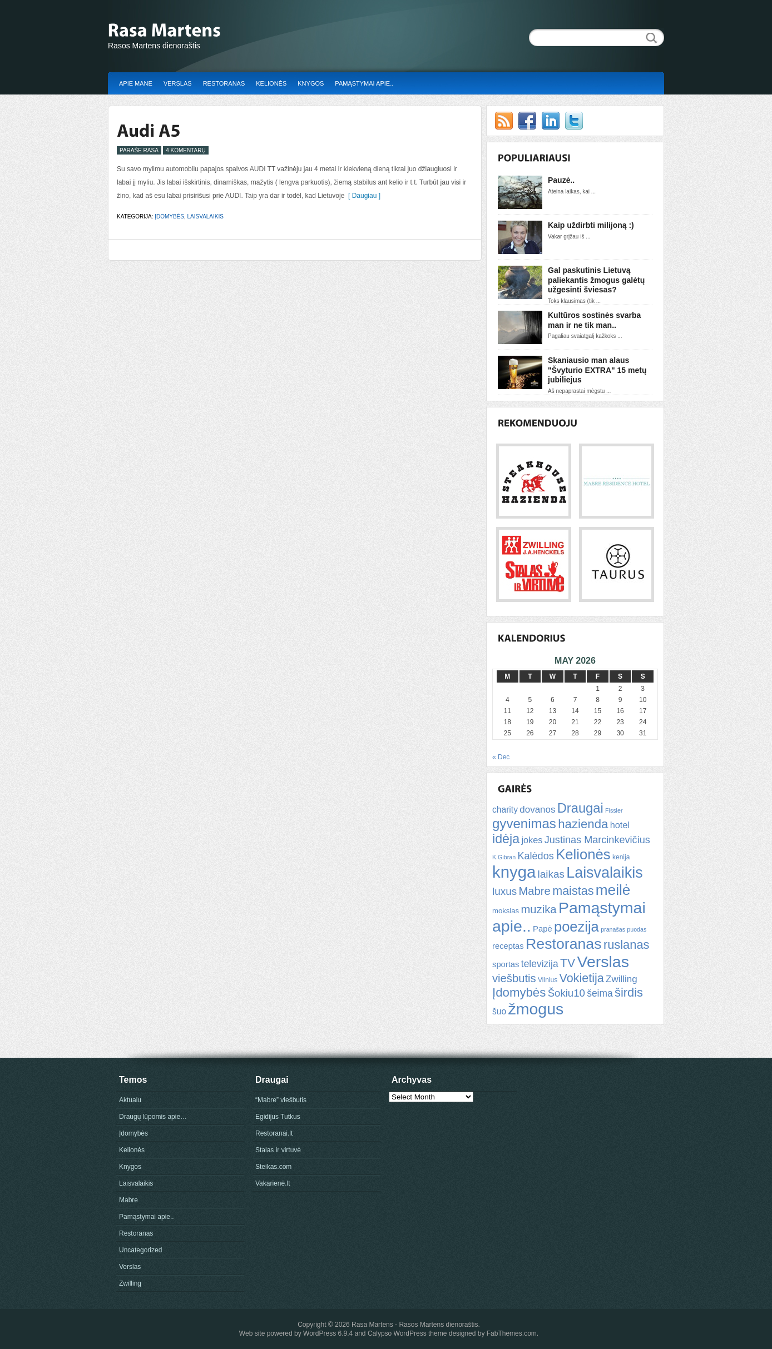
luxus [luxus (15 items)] (504, 891)
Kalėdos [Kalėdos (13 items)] (535, 856)
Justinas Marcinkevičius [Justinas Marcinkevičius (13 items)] (597, 839)
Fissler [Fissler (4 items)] (613, 810)
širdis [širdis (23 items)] (629, 992)
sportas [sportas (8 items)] (505, 964)
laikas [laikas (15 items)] (551, 874)
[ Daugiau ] (362, 196)
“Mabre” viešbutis (280, 1100)
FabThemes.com (512, 1333)
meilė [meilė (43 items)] (613, 890)
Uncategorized (140, 1250)
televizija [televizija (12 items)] (539, 963)
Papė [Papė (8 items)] (542, 928)
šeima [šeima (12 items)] (599, 993)
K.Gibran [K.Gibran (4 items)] (504, 857)
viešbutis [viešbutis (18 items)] (514, 978)
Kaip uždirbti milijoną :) (591, 225)
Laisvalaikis (205, 216)
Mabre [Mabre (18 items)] (534, 891)
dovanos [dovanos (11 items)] (537, 809)
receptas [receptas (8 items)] (508, 946)
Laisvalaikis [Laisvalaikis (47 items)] (604, 872)
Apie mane (135, 83)
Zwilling (130, 1283)
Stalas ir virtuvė (278, 1150)
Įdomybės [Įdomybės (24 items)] (519, 992)
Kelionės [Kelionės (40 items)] (583, 854)
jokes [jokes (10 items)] (531, 840)
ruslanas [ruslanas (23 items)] (626, 945)
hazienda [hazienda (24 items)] (583, 824)
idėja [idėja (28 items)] (505, 839)
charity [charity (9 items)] (505, 809)
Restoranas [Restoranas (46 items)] (563, 943)
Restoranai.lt (274, 1133)
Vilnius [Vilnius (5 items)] (547, 980)
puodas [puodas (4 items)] (636, 929)
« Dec (500, 757)
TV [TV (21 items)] (567, 963)
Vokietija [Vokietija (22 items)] (581, 978)
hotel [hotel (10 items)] (620, 825)
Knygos (311, 83)
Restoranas (224, 83)
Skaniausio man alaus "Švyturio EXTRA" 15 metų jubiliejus (597, 370)
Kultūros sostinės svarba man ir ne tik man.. (594, 320)
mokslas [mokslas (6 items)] (505, 911)
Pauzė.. (561, 180)
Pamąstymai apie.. (364, 83)
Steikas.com (273, 1167)
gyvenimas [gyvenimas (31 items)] (524, 823)
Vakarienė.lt (272, 1183)
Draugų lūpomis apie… (153, 1117)
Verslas (178, 83)
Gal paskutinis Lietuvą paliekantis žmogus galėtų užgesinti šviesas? (596, 280)
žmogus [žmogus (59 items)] (536, 1009)
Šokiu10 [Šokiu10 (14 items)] (566, 993)
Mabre (128, 1200)
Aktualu (130, 1100)
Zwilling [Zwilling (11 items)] (621, 979)
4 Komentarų (186, 150)
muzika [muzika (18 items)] (538, 909)
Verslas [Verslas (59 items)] (603, 961)
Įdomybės (169, 216)
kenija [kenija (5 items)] (621, 857)
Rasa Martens (372, 1324)
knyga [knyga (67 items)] (514, 872)
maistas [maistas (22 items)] (572, 891)
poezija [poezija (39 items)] (576, 926)
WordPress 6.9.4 (328, 1333)
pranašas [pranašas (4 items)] (613, 929)
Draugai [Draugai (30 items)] (580, 808)
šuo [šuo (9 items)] (499, 1011)
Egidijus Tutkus (277, 1117)
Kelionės (271, 83)
